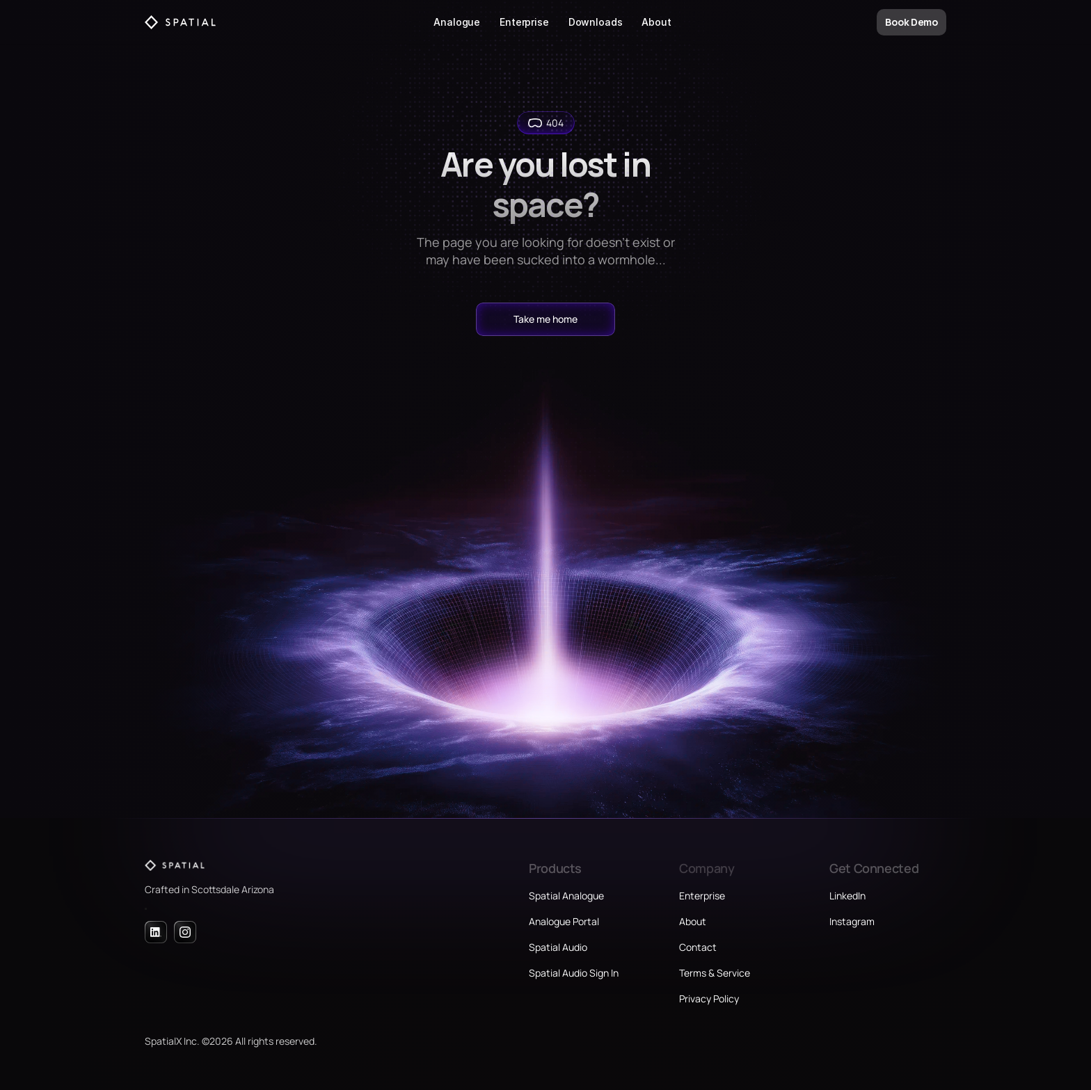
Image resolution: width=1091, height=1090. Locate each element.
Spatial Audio (558, 947)
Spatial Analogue (566, 895)
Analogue (456, 22)
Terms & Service (714, 972)
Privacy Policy (709, 998)
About (656, 22)
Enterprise (524, 22)
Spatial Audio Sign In (574, 972)
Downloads (595, 22)
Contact (698, 947)
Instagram (852, 921)
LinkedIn (847, 895)
